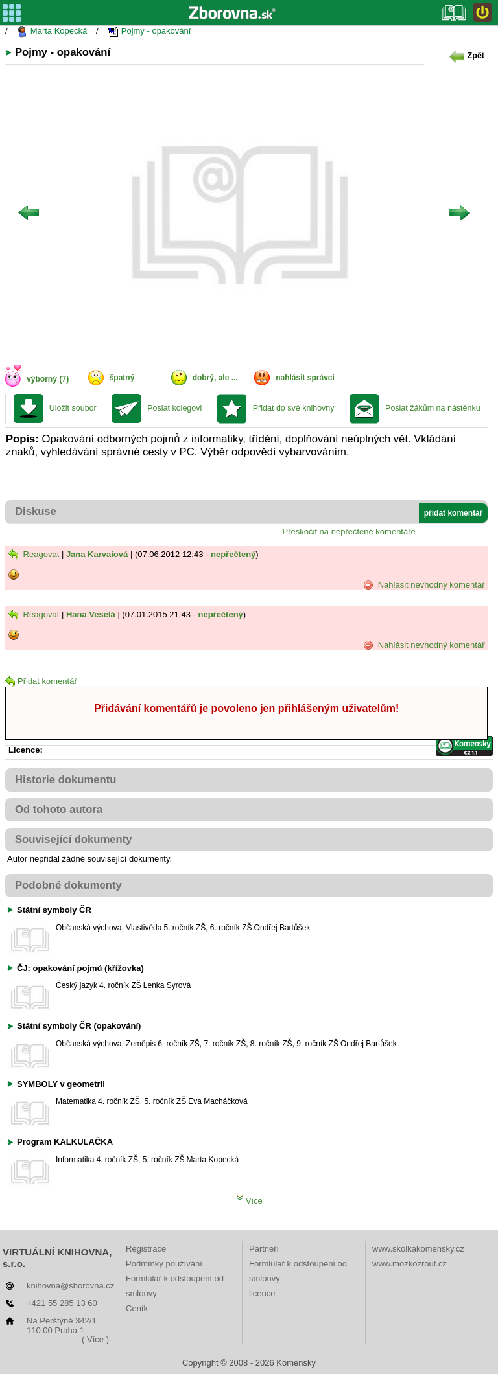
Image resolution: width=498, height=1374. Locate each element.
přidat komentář (453, 513)
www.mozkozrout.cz (409, 1263)
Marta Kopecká (51, 31)
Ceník (137, 1308)
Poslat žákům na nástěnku (432, 408)
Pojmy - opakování (149, 31)
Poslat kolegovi (174, 408)
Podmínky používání (164, 1263)
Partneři (264, 1249)
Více (250, 1201)
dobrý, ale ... (215, 377)
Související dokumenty (73, 839)
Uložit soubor (73, 408)
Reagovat (33, 554)
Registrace (146, 1249)
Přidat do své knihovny (294, 408)
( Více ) (95, 1339)
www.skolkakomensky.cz (418, 1249)
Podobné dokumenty (68, 885)
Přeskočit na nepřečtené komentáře (349, 531)
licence (262, 1293)
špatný (122, 377)
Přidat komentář (41, 681)
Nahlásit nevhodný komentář (423, 585)
